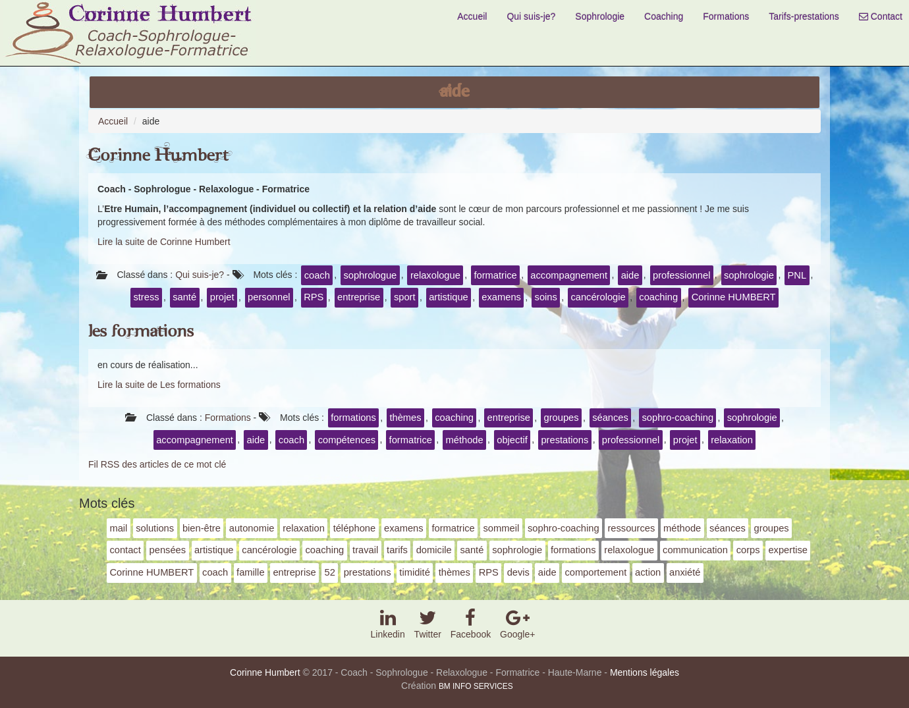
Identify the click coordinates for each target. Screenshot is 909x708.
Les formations (141, 331)
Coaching (663, 16)
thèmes (405, 417)
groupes (561, 417)
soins (546, 297)
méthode (464, 440)
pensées (168, 550)
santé (184, 297)
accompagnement (568, 275)
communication (695, 550)
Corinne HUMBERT (734, 297)
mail (118, 528)
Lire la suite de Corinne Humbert (164, 241)
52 (330, 572)
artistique (448, 297)
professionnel (681, 275)
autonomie (252, 528)
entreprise (358, 297)
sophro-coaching (677, 417)
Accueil (472, 16)
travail (365, 550)
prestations (564, 440)
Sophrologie (599, 16)
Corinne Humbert (158, 155)
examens (501, 297)
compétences (346, 440)
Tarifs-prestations (804, 16)
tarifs (397, 550)
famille (250, 572)
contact (124, 550)
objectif (512, 440)
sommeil (501, 528)
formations (353, 417)
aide (630, 275)
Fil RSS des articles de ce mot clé (157, 464)
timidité (414, 572)
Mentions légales (644, 672)
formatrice (495, 275)
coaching (658, 297)
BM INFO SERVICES (476, 686)
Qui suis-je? (531, 16)
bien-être (201, 528)
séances (610, 417)
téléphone (354, 528)
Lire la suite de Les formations (159, 384)
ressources (631, 528)
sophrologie (749, 275)
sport (405, 297)
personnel (269, 297)
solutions (155, 528)
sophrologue (370, 275)
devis (518, 572)
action (648, 572)
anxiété (684, 572)
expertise (788, 550)
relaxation (732, 440)
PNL (797, 275)
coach (317, 275)
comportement (595, 572)
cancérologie (597, 297)
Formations (726, 16)
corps (748, 550)
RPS (313, 297)
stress (146, 297)
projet (222, 297)
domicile (434, 550)
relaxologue (435, 275)
